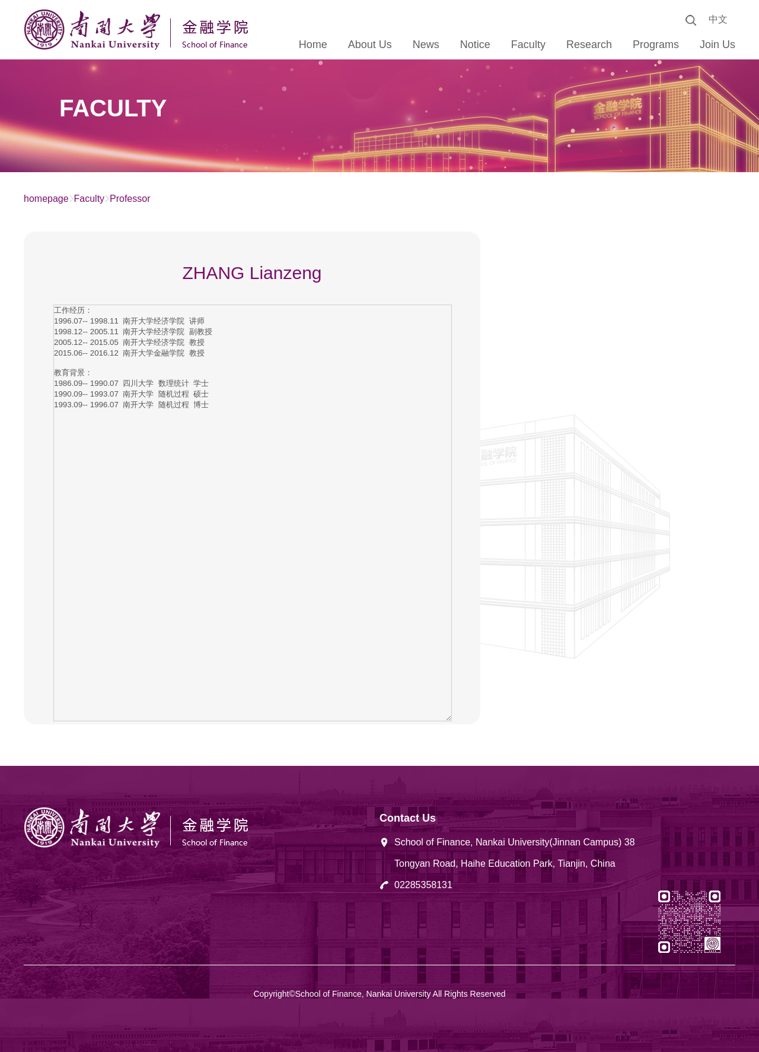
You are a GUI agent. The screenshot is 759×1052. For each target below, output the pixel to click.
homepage (46, 199)
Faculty (89, 199)
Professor (130, 199)
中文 (718, 19)
